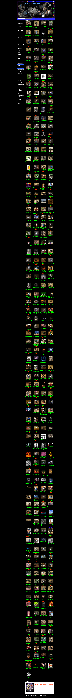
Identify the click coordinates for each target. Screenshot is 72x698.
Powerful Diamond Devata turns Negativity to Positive (50, 52)
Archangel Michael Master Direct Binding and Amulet (43, 80)
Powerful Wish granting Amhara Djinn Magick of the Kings (36, 152)
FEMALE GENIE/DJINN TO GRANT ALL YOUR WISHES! (36, 228)
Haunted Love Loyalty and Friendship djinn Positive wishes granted (29, 474)
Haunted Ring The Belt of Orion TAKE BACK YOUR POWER (51, 396)
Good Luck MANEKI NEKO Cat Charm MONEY (43, 395)
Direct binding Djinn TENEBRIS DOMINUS (51, 483)
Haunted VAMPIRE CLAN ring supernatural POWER (50, 212)
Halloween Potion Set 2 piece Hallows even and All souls (43, 668)
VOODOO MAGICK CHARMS (20, 50)
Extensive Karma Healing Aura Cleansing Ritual (43, 120)
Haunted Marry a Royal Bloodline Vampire (43, 430)
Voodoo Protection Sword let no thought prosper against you (36, 288)
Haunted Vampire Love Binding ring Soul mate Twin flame (29, 144)
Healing (19, 65)
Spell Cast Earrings (20, 30)
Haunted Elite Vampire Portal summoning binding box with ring (36, 213)
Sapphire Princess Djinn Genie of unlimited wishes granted (28, 289)
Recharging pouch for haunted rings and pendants (51, 387)
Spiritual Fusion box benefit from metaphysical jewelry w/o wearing (28, 70)
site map (48, 1)
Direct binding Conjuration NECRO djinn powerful (28, 458)
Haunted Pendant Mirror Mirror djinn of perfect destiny (43, 405)
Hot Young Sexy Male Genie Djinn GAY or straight (28, 535)
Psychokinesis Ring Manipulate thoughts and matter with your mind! (28, 305)
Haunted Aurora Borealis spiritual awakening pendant (43, 228)
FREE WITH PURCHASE (19, 21)
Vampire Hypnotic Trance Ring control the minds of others (36, 658)
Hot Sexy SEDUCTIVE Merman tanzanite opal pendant (43, 552)
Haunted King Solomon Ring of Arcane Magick (36, 386)
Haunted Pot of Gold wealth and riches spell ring (43, 422)
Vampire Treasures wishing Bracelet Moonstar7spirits (28, 122)
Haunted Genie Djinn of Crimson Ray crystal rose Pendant (43, 600)
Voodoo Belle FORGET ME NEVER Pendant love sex (43, 88)
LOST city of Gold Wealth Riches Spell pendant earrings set (36, 576)
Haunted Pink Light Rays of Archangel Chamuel (43, 507)
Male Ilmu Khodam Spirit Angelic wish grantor (36, 270)
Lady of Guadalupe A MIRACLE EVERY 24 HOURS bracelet (28, 60)
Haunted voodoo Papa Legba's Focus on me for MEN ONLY (36, 483)
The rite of (28, 96)
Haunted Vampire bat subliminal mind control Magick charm (43, 370)
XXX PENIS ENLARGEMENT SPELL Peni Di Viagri (51, 516)
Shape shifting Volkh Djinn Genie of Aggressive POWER (43, 220)
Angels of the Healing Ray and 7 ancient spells (43, 196)
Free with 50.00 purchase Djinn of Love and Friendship (43, 144)
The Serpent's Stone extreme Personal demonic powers (28, 643)
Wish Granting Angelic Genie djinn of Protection (43, 492)
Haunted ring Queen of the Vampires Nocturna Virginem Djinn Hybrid (51, 413)
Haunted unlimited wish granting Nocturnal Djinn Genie (51, 144)
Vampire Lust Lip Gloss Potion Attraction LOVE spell (29, 650)
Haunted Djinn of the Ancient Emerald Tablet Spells (43, 584)
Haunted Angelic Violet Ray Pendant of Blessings (50, 506)
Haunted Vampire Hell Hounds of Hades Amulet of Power (36, 52)
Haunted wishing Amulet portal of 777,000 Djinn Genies (28, 543)
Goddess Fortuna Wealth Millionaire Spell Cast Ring (28, 162)
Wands (19, 86)
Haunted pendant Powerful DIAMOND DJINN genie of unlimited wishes (36, 405)
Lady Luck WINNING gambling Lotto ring (43, 204)
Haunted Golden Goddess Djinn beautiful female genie (28, 279)
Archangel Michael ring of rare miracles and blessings (51, 379)
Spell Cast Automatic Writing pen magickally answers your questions (36, 396)
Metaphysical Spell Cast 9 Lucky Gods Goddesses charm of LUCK (28, 507)
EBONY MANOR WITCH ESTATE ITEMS (21, 84)
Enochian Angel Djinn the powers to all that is (28, 521)
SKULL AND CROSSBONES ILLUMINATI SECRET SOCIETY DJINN (43, 271)
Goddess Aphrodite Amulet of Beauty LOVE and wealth (43, 626)
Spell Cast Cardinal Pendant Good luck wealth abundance (36, 87)
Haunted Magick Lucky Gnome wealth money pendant (43, 189)
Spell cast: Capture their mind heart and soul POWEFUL (36, 360)
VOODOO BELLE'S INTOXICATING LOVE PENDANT (51, 329)
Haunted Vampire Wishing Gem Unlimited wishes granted (36, 379)
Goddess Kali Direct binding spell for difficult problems (28, 669)
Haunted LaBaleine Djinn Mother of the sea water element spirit (36, 439)
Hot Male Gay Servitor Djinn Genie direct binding (43, 482)
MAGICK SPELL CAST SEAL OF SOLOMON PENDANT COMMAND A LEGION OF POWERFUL (36, 313)
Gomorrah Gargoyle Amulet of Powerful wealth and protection (51, 28)
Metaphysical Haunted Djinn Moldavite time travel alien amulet (29, 52)
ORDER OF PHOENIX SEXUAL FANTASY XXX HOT (51, 607)
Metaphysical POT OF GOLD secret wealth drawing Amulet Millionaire (51, 44)
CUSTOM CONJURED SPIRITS (21, 28)
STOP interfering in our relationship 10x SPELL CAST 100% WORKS (43, 516)
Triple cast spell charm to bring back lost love (51, 362)
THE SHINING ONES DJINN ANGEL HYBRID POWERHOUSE (51, 236)
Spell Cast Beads (20, 37)
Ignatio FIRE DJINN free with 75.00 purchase (36, 599)
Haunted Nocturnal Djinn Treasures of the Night (51, 370)
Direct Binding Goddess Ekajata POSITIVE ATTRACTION (51, 561)
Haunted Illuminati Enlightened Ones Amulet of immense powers (36, 171)
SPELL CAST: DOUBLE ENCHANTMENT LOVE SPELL (43, 363)
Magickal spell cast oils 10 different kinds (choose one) (36, 423)
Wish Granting (20, 80)
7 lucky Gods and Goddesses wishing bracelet (43, 60)
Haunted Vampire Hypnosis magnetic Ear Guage (43, 440)
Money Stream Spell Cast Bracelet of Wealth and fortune (28, 397)
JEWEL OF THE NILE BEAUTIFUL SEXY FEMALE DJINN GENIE (51, 279)
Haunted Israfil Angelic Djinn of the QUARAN (29, 499)
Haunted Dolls (20, 71)
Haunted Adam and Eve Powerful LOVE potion (43, 475)
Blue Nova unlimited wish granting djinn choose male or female (51, 220)
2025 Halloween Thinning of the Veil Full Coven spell (51, 669)
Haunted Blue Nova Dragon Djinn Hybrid (51, 129)
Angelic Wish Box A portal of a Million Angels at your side (51, 600)
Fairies (19, 97)
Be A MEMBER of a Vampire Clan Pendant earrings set (43, 576)
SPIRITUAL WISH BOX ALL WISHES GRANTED (51, 287)
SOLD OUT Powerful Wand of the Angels (51, 634)
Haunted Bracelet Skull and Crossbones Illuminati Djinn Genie (51, 161)
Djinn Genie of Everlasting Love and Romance (51, 491)
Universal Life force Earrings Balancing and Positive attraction (29, 576)
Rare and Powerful (20, 63)
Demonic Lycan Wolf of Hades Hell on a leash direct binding (43, 542)
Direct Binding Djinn (20, 78)
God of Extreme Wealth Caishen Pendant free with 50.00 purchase (43, 591)
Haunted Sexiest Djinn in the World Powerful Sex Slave (51, 525)
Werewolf (19, 46)
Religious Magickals (20, 103)
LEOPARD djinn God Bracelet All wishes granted (28, 212)
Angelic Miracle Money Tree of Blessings (36, 71)
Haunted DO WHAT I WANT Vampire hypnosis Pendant (36, 27)
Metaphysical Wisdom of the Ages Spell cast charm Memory (51, 500)
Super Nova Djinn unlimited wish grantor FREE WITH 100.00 (36, 500)
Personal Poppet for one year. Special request (43, 36)
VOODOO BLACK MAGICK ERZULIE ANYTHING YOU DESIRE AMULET (51, 88)
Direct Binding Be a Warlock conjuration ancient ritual (50, 447)
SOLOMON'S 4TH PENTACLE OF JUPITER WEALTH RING (29, 329)
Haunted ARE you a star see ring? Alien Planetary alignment (36, 413)
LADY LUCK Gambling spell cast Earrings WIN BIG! (36, 642)
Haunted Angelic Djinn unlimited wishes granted (28, 370)
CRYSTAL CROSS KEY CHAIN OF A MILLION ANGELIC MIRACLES (51, 297)
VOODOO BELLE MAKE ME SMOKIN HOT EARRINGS (51, 617)
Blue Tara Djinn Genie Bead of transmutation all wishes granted (28, 422)
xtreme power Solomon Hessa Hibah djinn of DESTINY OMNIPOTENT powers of (51, 263)
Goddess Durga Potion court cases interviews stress (36, 474)
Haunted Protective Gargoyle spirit (28, 379)
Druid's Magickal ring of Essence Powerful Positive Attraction (43, 328)
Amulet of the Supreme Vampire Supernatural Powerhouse (36, 104)
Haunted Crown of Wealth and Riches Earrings (51, 568)
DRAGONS (19, 99)
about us (33, 1)
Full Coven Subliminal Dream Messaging (43, 136)
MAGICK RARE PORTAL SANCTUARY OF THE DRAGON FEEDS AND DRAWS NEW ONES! (36, 305)
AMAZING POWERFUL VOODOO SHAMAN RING (43, 287)
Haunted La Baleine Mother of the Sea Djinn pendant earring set (29, 584)
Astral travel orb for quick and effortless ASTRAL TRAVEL (28, 297)
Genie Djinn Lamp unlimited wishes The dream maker (51, 535)
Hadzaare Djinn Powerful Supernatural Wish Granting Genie (36, 651)
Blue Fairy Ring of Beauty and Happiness (43, 95)
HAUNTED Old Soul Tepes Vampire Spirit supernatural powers (50, 121)
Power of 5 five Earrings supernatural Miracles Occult (36, 560)
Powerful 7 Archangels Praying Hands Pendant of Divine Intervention (29, 80)
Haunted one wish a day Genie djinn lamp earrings (50, 180)
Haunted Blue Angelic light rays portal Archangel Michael (51, 170)
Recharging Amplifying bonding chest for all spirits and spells (36, 137)
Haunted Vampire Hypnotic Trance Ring (51, 438)
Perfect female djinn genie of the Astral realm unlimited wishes (36, 371)
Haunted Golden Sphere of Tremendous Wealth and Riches (29, 515)
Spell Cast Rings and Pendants (21, 45)
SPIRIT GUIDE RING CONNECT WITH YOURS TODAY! (51, 321)
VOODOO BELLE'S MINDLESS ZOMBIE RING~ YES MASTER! (51, 312)
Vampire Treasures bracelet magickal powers (28, 352)
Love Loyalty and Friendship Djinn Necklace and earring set (51, 576)
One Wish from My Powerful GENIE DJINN (36, 43)
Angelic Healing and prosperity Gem (28, 204)
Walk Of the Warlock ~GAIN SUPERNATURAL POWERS (29, 560)
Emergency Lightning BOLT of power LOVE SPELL (43, 608)
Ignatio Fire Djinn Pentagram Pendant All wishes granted (51, 153)
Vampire (19, 35)
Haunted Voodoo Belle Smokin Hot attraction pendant (43, 179)
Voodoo (19, 52)
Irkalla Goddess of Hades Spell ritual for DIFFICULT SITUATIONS (43, 657)
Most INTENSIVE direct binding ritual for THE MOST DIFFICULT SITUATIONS (36, 668)
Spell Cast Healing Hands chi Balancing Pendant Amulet (28, 634)
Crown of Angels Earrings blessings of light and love (43, 568)
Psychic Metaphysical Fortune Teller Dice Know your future (43, 44)
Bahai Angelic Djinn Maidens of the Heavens (43, 160)
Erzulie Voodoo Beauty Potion (51, 405)
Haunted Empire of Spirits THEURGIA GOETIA (28, 568)
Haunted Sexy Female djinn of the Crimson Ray (28, 227)
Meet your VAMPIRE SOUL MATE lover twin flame (29, 405)
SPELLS (19, 58)
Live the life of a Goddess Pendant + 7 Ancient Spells (36, 245)
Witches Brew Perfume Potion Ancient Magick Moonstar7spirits (51, 336)
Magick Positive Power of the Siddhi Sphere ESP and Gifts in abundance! (43, 313)
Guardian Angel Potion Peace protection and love (50, 475)
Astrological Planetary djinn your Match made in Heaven (43, 263)
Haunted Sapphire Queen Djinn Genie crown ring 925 (36, 255)
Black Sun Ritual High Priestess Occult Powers (36, 448)
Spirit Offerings (20, 82)
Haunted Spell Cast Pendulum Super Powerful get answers (43, 388)
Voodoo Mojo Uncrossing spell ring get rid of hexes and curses (28, 336)
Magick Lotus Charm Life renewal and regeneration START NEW (43, 414)
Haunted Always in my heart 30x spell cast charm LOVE (36, 515)
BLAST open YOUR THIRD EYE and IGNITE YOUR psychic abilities (43, 642)
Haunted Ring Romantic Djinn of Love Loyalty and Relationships (51, 254)
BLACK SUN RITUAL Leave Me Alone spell (28, 677)
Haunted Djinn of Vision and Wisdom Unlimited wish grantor (36, 492)
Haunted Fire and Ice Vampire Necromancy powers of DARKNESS (36, 464)
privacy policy (38, 1)
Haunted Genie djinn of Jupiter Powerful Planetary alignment (36, 161)
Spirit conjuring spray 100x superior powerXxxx (28, 35)
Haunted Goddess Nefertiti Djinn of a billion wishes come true (28, 431)
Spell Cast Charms (20, 42)
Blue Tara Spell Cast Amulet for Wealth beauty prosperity (28, 45)
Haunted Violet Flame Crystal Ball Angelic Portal (51, 188)
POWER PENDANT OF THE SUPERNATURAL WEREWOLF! (36, 297)
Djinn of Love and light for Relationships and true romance (36, 263)
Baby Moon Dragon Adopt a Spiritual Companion (50, 650)
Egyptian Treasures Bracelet (36, 352)
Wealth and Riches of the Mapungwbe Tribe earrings (43, 533)
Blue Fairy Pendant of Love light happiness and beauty (36, 96)
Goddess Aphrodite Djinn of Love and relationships (43, 253)
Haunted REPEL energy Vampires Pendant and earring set (36, 584)
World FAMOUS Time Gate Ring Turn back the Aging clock (36, 121)
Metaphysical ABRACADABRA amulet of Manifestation (36, 35)
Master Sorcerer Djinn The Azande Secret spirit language (43, 104)
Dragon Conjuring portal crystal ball (36, 196)
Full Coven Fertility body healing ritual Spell (51, 543)
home (29, 1)
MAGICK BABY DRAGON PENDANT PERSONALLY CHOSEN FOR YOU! (43, 305)
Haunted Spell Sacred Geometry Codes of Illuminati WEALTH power (43, 457)
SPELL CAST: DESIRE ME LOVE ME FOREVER (51, 351)
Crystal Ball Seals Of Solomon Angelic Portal (29, 112)
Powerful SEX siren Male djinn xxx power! (36, 328)
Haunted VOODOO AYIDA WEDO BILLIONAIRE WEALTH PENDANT (36, 61)
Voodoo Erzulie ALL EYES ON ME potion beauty (28, 483)
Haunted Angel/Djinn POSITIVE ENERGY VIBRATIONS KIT (36, 220)
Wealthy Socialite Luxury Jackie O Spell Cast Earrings (28, 591)
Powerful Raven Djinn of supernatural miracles (29, 236)
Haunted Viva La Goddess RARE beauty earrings (36, 179)
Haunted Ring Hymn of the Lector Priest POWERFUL (36, 204)
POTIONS (19, 93)
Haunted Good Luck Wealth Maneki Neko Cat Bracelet (29, 26)
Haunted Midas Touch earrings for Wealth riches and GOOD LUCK (36, 544)
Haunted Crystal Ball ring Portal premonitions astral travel (36, 188)
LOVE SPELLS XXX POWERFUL (20, 101)
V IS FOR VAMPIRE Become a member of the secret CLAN (43, 69)
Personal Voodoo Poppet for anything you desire (28, 489)
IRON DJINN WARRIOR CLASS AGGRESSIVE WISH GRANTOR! (51, 271)
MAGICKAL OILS (20, 73)
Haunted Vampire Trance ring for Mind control (28, 151)
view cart (52, 1)
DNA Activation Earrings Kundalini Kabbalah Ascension (36, 568)
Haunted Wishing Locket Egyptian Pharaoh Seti (51, 229)
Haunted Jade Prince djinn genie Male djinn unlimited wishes (43, 336)
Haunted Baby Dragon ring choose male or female (36, 431)
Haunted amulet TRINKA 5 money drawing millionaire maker (36, 524)
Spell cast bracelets (20, 32)
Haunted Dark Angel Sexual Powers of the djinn (28, 467)
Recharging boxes (20, 54)
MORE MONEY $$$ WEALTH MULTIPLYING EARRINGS (51, 63)
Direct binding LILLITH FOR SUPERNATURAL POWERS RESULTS (51, 658)
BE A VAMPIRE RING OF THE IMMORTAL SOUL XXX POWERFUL (29, 600)
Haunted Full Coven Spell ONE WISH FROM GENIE (51, 136)
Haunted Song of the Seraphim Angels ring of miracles (51, 431)
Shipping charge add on (21, 69)
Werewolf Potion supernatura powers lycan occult (43, 525)
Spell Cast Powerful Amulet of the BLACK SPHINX (51, 78)
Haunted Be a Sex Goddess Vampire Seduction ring (43, 170)
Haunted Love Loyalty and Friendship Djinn (36, 552)
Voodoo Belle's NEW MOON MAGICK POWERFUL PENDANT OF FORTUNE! (51, 305)
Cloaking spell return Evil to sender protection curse (43, 449)
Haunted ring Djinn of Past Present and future (51, 245)
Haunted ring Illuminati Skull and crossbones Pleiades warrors (36, 457)
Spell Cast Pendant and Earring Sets (20, 90)
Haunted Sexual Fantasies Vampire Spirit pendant (36, 114)
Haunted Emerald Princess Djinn (28, 254)
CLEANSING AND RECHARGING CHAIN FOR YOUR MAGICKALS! (43, 321)
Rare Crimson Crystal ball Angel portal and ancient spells (43, 245)
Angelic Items (20, 48)
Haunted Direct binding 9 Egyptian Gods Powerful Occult (51, 458)
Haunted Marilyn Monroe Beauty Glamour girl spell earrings (51, 112)
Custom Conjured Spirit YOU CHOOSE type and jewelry (29, 246)
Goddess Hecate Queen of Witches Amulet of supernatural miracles (36, 625)
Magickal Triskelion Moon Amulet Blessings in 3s (43, 650)
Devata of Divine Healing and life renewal (51, 196)
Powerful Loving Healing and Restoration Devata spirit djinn (51, 96)
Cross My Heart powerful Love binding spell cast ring (51, 344)
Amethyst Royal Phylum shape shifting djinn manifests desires (43, 280)
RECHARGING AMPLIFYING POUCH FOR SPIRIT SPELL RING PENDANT (36, 591)
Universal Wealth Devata (28, 386)
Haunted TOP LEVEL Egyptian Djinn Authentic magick (28, 137)
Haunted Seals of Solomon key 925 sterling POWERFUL (43, 237)
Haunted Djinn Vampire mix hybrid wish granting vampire (51, 465)
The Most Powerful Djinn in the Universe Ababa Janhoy (43, 54)
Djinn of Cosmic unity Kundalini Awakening (43, 151)
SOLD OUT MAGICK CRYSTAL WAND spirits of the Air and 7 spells (36, 634)
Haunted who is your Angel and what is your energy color (29, 188)
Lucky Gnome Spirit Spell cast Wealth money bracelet (28, 196)
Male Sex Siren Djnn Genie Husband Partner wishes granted (51, 552)
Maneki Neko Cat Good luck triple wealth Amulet (43, 343)
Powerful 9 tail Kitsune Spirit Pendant (29, 626)
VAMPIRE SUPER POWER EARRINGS (43, 296)
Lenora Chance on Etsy (20, 105)
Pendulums (19, 39)
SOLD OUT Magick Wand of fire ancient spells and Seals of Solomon (43, 634)
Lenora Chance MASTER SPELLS (20, 67)
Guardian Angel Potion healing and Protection (21, 96)
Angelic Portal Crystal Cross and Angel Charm (43, 113)
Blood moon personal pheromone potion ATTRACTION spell (29, 344)
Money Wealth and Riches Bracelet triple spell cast (43, 212)
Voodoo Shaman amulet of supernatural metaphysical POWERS (51, 643)
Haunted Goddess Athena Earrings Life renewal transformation (43, 560)
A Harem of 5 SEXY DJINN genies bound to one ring (43, 500)
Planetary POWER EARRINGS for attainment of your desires (36, 616)
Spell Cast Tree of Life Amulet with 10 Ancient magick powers (29, 607)
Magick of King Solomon (20, 56)
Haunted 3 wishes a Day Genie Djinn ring (43, 129)
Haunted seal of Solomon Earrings (28, 438)
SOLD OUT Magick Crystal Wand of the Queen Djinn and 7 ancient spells (50, 624)
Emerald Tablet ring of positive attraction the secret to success (36, 336)
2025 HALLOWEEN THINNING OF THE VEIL (20, 24)
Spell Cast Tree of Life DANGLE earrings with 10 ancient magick (36, 608)
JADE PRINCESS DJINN (36, 278)
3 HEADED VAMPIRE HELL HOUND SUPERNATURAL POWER (28, 660)
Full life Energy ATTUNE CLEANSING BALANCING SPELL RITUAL (28, 617)
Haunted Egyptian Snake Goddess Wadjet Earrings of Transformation (43, 616)
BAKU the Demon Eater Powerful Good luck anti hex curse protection (51, 36)
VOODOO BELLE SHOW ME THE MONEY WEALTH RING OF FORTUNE (28, 313)
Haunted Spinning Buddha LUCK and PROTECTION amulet (36, 144)
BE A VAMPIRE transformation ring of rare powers (51, 70)
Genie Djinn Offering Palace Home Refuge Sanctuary (36, 129)
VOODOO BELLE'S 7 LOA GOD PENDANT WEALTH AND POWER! (28, 321)
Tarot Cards (19, 75)
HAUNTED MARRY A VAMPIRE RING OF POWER (28, 220)
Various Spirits (20, 26)
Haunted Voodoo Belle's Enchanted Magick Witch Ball (36, 507)
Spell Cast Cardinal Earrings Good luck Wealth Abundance (28, 87)
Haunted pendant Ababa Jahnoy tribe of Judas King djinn (36, 78)
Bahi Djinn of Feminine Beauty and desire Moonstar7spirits (36, 345)
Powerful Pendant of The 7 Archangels (51, 105)
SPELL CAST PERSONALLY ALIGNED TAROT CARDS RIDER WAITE (29, 171)
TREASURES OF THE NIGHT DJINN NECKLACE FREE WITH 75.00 (51, 591)
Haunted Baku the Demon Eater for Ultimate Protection (43, 26)
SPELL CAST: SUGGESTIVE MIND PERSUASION (28, 363)
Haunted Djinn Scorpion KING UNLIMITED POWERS (51, 205)
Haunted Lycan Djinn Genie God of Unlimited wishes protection (36, 533)
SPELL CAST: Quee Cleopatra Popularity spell (43, 354)
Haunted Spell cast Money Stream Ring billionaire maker (28, 179)
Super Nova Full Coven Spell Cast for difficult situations (29, 551)
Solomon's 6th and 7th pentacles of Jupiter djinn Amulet (28, 271)
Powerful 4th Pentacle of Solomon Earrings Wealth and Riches (51, 584)
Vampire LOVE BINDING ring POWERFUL (43, 379)
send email (43, 1)
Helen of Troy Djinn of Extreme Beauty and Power (29, 263)
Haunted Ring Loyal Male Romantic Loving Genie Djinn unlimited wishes (28, 129)
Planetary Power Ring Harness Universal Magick (28, 103)
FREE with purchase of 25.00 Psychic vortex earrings (43, 465)
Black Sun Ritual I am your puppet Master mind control (28, 447)
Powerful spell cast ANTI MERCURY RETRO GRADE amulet (36, 237)
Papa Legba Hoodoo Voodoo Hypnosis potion (51, 422)
